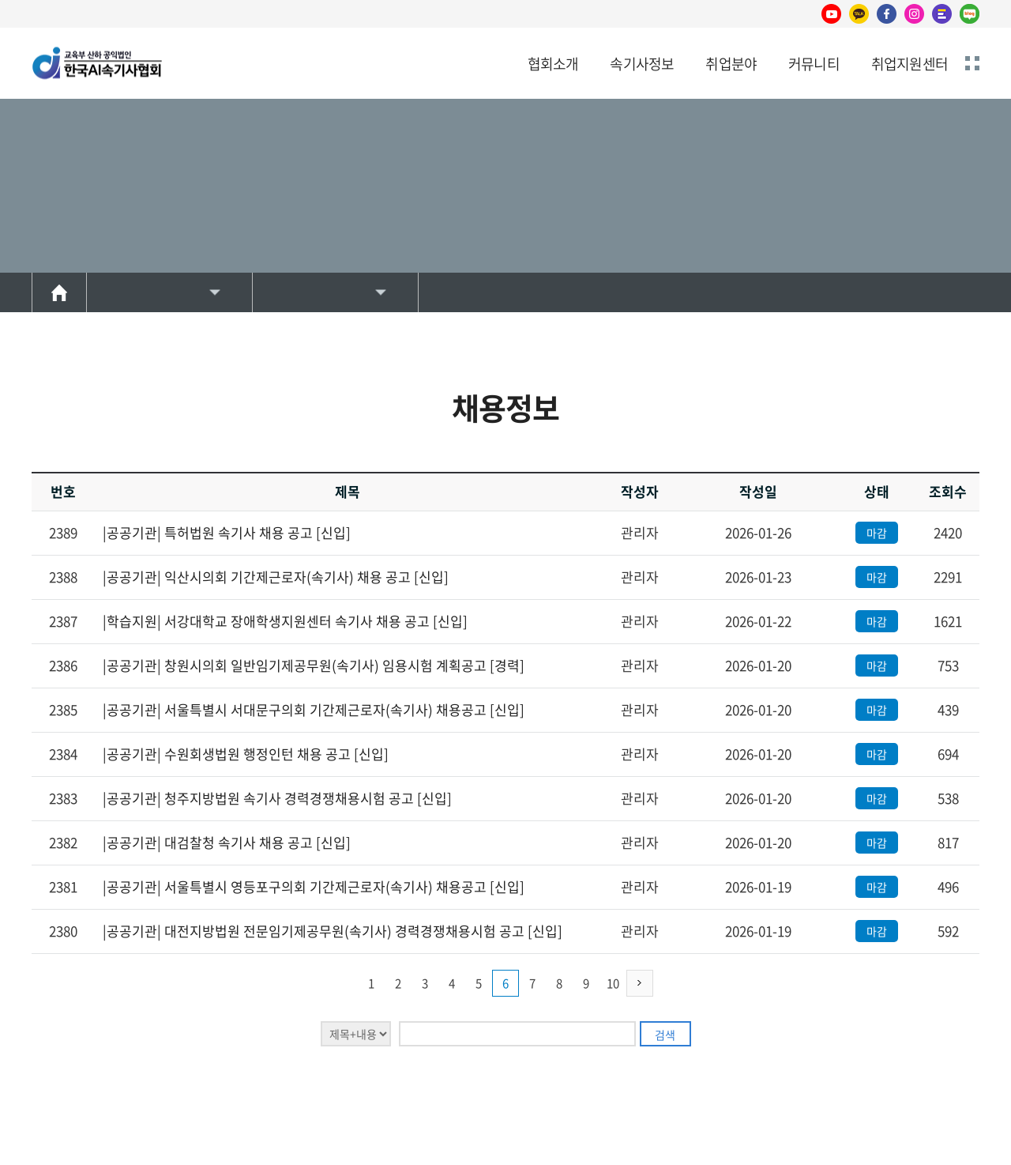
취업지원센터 (909, 63)
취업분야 (731, 63)
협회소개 (553, 63)
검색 (665, 1034)
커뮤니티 (814, 63)
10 (613, 983)
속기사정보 (642, 63)
